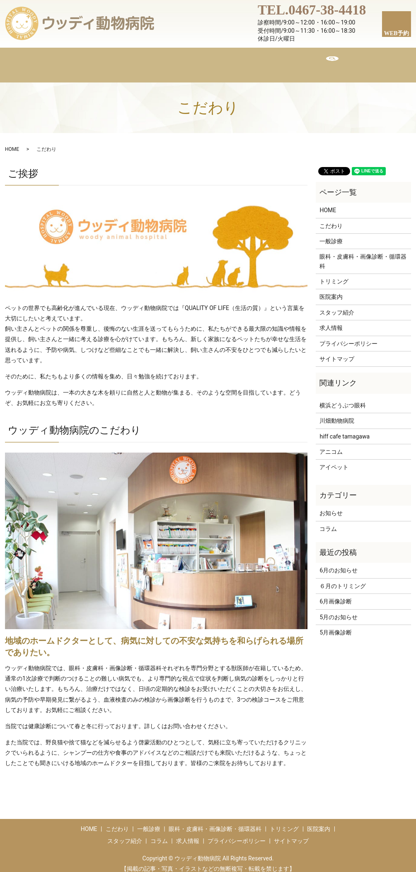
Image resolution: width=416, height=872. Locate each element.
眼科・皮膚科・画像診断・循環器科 (362, 253)
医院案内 (152, 60)
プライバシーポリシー (348, 335)
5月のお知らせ (338, 609)
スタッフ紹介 (244, 60)
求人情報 (326, 60)
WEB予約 (396, 33)
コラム (288, 60)
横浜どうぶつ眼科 (342, 397)
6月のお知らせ (338, 562)
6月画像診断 (335, 593)
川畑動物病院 (336, 412)
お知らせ (331, 505)
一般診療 (331, 233)
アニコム (331, 444)
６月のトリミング (342, 578)
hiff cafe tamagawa (344, 428)
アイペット (333, 459)
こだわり (111, 60)
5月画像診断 (335, 624)
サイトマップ (336, 351)
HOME (74, 60)
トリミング (195, 60)
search (352, 61)
